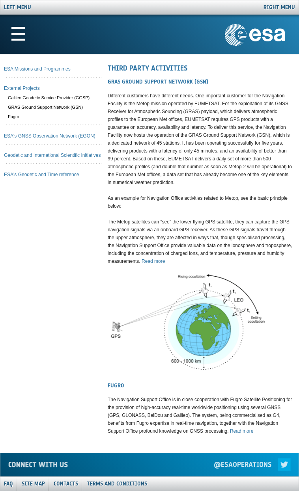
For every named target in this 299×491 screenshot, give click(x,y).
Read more (153, 261)
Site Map (33, 483)
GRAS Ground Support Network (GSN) (45, 107)
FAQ (8, 483)
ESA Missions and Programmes (37, 69)
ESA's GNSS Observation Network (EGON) (49, 136)
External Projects (22, 88)
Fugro (13, 116)
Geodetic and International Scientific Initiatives (52, 155)
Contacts (66, 483)
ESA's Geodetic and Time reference (41, 174)
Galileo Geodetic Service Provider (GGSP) (49, 97)
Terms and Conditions (117, 483)
